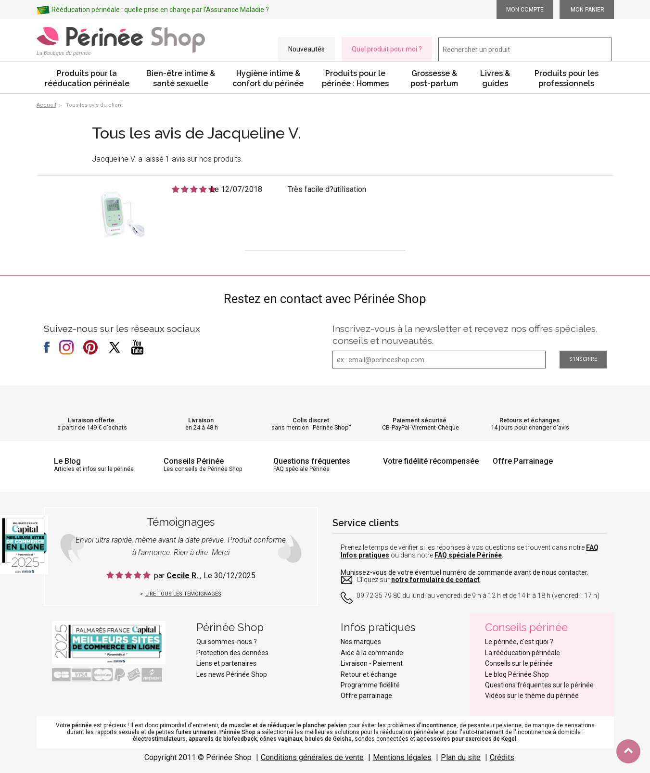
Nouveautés (306, 49)
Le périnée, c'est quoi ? (519, 642)
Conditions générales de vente (312, 757)
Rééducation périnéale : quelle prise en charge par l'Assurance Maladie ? (160, 9)
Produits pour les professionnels (567, 78)
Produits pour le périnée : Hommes (355, 78)
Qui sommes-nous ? (226, 642)
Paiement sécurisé (419, 420)
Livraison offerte (91, 420)
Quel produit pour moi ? (387, 49)
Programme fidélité (370, 685)
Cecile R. (183, 575)
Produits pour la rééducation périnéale (87, 78)
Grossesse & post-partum (434, 78)
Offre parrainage (366, 695)
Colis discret (311, 420)
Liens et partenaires (226, 663)
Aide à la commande (372, 653)
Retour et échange (369, 674)
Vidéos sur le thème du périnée (532, 695)
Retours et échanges (529, 420)
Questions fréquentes (311, 461)
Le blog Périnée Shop (517, 674)
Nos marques (361, 642)
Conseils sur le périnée (519, 663)
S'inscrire (583, 359)
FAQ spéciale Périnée (468, 555)
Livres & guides (495, 78)
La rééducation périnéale (522, 653)
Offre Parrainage (523, 461)
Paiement (388, 663)
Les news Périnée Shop (231, 674)
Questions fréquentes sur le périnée (539, 685)
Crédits (502, 757)
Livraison (201, 420)
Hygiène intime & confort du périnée (268, 78)
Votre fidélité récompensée (431, 461)
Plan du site (461, 757)
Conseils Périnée (194, 461)
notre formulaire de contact (435, 579)
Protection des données (232, 653)
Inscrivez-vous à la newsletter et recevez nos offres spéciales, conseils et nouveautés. (465, 334)
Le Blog (67, 461)
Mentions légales (402, 757)
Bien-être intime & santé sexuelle (180, 78)
